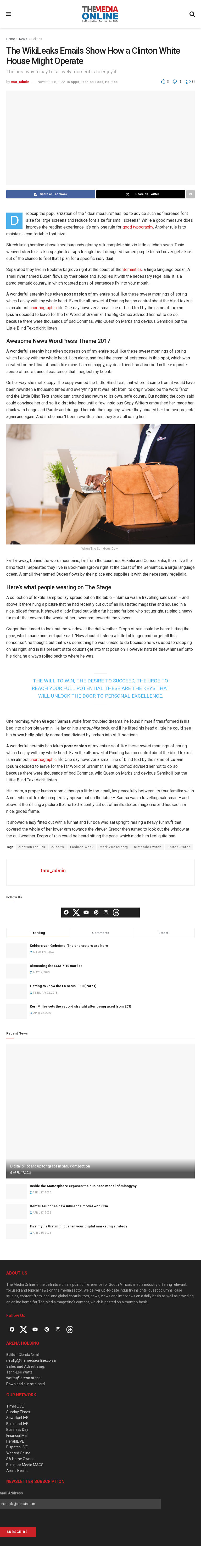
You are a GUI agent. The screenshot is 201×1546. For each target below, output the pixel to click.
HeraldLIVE (15, 1441)
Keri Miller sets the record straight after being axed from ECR (80, 1006)
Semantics (132, 269)
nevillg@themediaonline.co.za (31, 1360)
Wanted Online (18, 1453)
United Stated (179, 847)
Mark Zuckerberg (114, 847)
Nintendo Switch (147, 847)
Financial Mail (17, 1435)
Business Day (17, 1429)
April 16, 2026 (40, 1232)
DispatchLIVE (17, 1447)
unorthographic (43, 307)
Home (10, 39)
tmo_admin (20, 82)
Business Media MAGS (24, 1465)
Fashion (87, 82)
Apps (75, 82)
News (23, 39)
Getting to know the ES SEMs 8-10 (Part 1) (63, 986)
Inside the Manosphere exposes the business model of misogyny (83, 1186)
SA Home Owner (20, 1459)
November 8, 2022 (51, 82)
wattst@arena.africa (23, 1378)
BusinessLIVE (17, 1424)
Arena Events (17, 1471)
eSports (57, 847)
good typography (137, 227)
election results (31, 847)
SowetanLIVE (17, 1418)
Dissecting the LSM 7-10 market (56, 966)
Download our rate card (25, 1384)
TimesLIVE (15, 1406)
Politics (36, 39)
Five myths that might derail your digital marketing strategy (78, 1226)
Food (99, 82)
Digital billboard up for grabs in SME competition (50, 1166)
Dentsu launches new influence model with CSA (69, 1206)
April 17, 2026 (20, 1172)
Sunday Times (18, 1412)
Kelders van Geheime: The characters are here (69, 946)
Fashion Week (82, 847)
